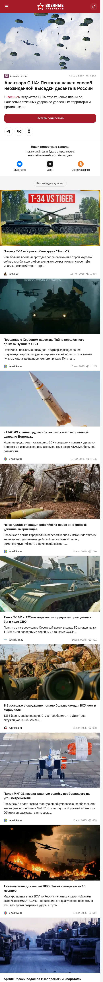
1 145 (91, 366)
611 (92, 913)
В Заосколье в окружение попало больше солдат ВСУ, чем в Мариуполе (50, 708)
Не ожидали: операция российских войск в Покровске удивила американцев (45, 527)
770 (92, 551)
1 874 (91, 274)
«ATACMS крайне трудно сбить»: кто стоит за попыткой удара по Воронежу (46, 434)
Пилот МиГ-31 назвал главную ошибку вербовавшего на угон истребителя (47, 796)
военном (13, 97)
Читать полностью (50, 118)
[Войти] (93, 6)
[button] (8, 131)
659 (92, 820)
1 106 (91, 459)
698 (92, 728)
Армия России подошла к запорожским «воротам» (42, 979)
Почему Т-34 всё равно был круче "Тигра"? (36, 251)
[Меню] (6, 6)
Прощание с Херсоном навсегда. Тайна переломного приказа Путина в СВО (44, 342)
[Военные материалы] (50, 6)
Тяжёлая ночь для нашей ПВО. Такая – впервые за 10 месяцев (44, 889)
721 (92, 639)
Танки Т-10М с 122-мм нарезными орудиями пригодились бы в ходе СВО (48, 619)
